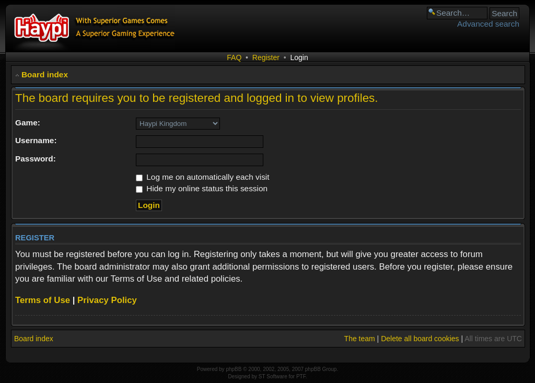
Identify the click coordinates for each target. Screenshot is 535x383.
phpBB (233, 369)
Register (266, 57)
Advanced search (488, 23)
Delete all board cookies (420, 338)
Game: (27, 122)
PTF (301, 376)
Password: (35, 158)
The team (359, 338)
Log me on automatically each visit (203, 176)
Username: (36, 140)
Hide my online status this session (202, 188)
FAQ (234, 57)
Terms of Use (42, 300)
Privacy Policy (107, 300)
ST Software (273, 376)
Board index (44, 74)
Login (299, 57)
